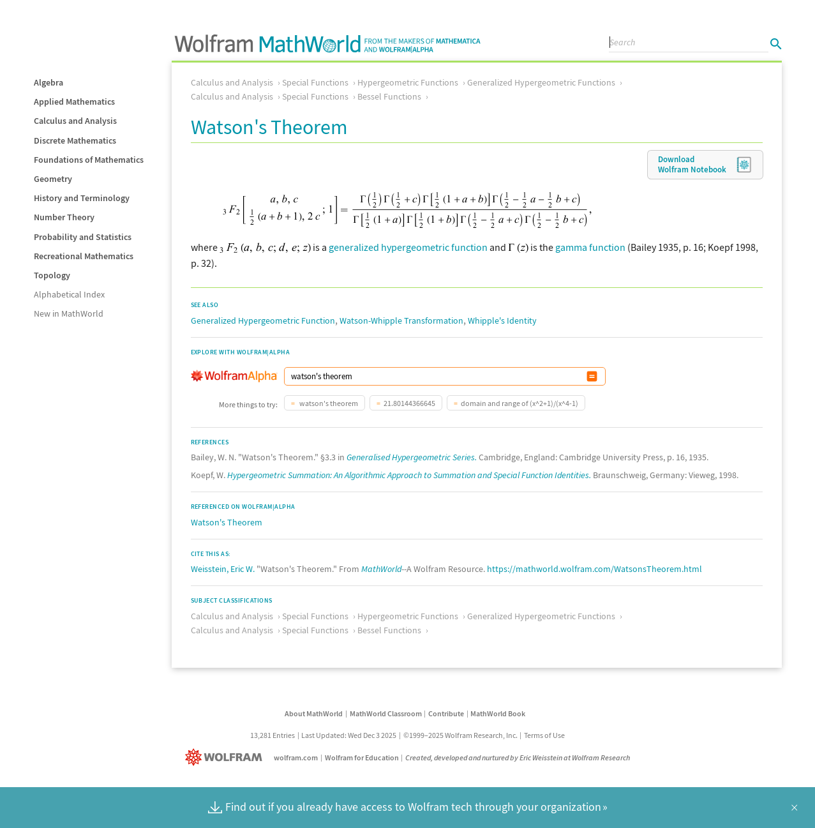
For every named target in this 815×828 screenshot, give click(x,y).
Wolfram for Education (362, 757)
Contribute (446, 713)
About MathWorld (314, 713)
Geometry (53, 178)
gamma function (590, 247)
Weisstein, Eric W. (223, 569)
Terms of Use (544, 735)
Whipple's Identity (502, 320)
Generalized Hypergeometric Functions (541, 82)
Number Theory (64, 217)
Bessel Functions (389, 96)
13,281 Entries (272, 735)
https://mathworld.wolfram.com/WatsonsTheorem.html (594, 569)
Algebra (48, 82)
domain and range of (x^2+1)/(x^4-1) (519, 403)
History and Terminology (82, 198)
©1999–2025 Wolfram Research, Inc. (460, 735)
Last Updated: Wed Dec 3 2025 (348, 735)
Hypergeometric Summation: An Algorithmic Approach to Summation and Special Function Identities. (409, 475)
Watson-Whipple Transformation (401, 320)
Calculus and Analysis (75, 120)
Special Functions (315, 82)
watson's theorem (328, 403)
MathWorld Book (497, 713)
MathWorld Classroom (386, 713)
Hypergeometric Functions (407, 82)
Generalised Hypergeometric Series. (412, 457)
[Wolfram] (226, 757)
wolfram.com (296, 757)
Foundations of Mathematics (89, 159)
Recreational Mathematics (83, 256)
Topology (52, 275)
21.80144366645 (409, 403)
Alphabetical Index (69, 294)
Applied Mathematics (74, 101)
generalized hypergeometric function (408, 247)
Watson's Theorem (226, 522)
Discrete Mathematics (75, 140)
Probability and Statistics (82, 237)
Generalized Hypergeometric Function (263, 320)
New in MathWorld (68, 313)
